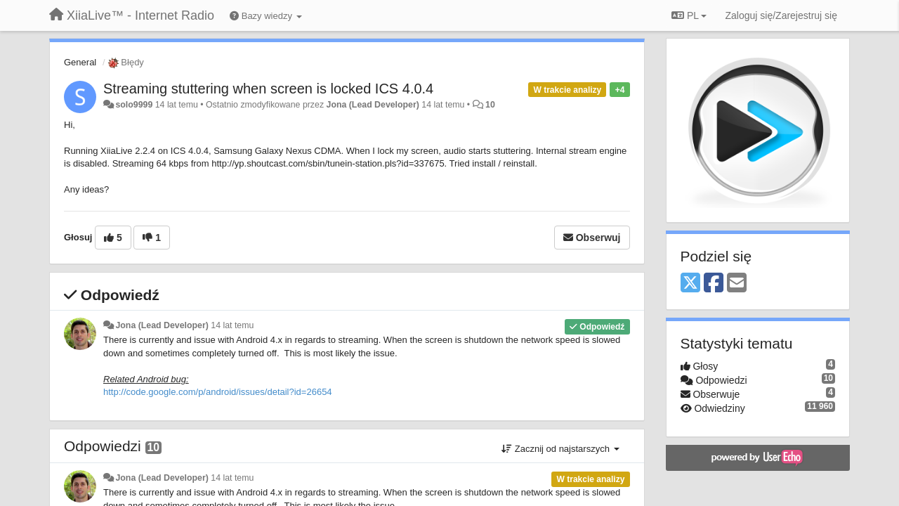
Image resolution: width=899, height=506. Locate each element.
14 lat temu (232, 325)
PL (689, 15)
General (80, 62)
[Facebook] (713, 283)
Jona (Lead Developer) (373, 105)
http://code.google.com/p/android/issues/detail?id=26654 (217, 392)
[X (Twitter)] (690, 283)
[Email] (737, 283)
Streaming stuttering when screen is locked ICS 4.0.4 (268, 88)
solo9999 (133, 105)
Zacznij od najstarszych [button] (560, 448)
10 (490, 105)
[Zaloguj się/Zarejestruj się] (781, 15)
